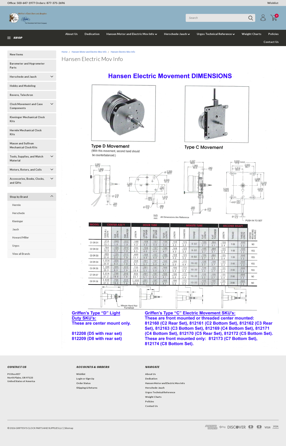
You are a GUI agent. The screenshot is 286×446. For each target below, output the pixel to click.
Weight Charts (251, 34)
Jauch (15, 229)
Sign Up (90, 378)
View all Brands (21, 253)
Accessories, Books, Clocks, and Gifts (27, 180)
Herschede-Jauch (177, 34)
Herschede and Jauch (23, 76)
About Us (71, 34)
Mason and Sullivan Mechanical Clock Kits (23, 145)
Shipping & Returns (86, 387)
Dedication (92, 34)
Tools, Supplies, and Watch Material (26, 158)
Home (65, 52)
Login (79, 378)
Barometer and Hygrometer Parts (27, 65)
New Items (16, 54)
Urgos (15, 245)
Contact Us (271, 41)
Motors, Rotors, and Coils (26, 169)
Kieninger (17, 221)
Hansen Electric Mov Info (123, 52)
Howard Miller (20, 237)
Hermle (16, 205)
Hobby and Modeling (23, 85)
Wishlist (272, 3)
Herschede (18, 213)
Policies (273, 34)
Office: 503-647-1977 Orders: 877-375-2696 (36, 3)
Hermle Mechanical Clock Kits (26, 132)
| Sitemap (68, 428)
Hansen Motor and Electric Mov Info (131, 34)
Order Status (83, 383)
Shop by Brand (19, 196)
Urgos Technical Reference (216, 34)
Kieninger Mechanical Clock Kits (27, 119)
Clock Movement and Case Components (26, 106)
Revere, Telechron (21, 95)
